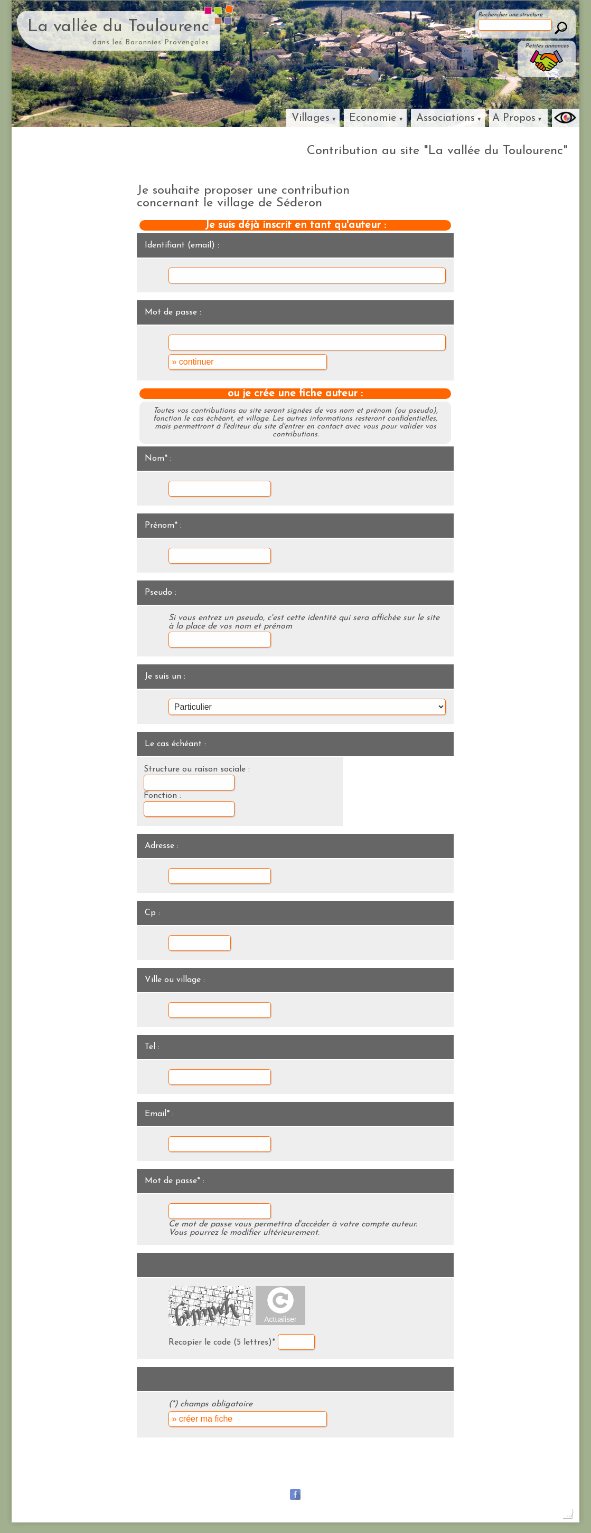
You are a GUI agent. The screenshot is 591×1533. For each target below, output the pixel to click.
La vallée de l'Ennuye (507, 1467)
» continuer (192, 361)
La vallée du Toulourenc (118, 26)
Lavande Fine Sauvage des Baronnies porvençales (295, 1481)
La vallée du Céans (346, 1467)
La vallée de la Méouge (204, 1467)
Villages (311, 118)
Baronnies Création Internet (534, 1517)
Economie (373, 118)
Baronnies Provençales (126, 1467)
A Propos (514, 118)
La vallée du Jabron (279, 1467)
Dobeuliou (481, 1517)
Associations (445, 118)
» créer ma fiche (202, 1418)
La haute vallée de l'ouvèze (425, 1467)
